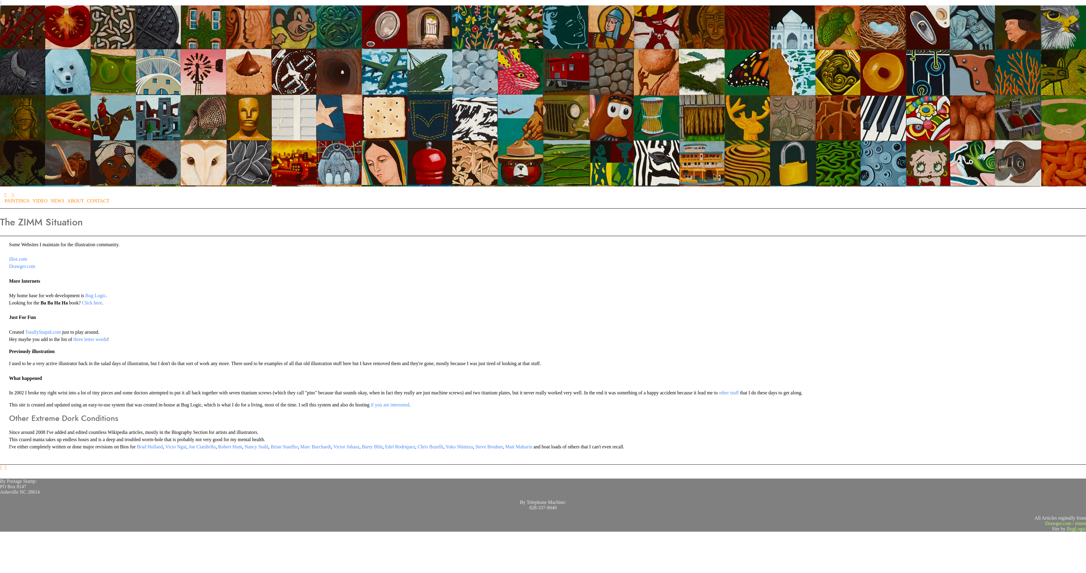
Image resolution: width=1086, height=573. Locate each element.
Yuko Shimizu (459, 446)
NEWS (57, 200)
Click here (92, 302)
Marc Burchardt (315, 446)
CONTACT (98, 200)
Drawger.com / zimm (1065, 523)
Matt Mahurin (518, 446)
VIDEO (40, 200)
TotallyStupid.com (43, 332)
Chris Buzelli (430, 446)
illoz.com (18, 259)
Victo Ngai (175, 446)
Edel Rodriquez (400, 446)
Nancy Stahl (256, 446)
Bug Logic (95, 295)
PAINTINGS (17, 200)
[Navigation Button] (1, 2)
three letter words (90, 339)
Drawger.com (22, 266)
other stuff (729, 392)
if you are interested (390, 404)
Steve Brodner (489, 446)
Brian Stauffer (284, 446)
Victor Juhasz (346, 446)
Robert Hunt (230, 446)
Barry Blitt (372, 446)
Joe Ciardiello (202, 446)
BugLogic (1076, 528)
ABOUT (75, 200)
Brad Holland (150, 446)
